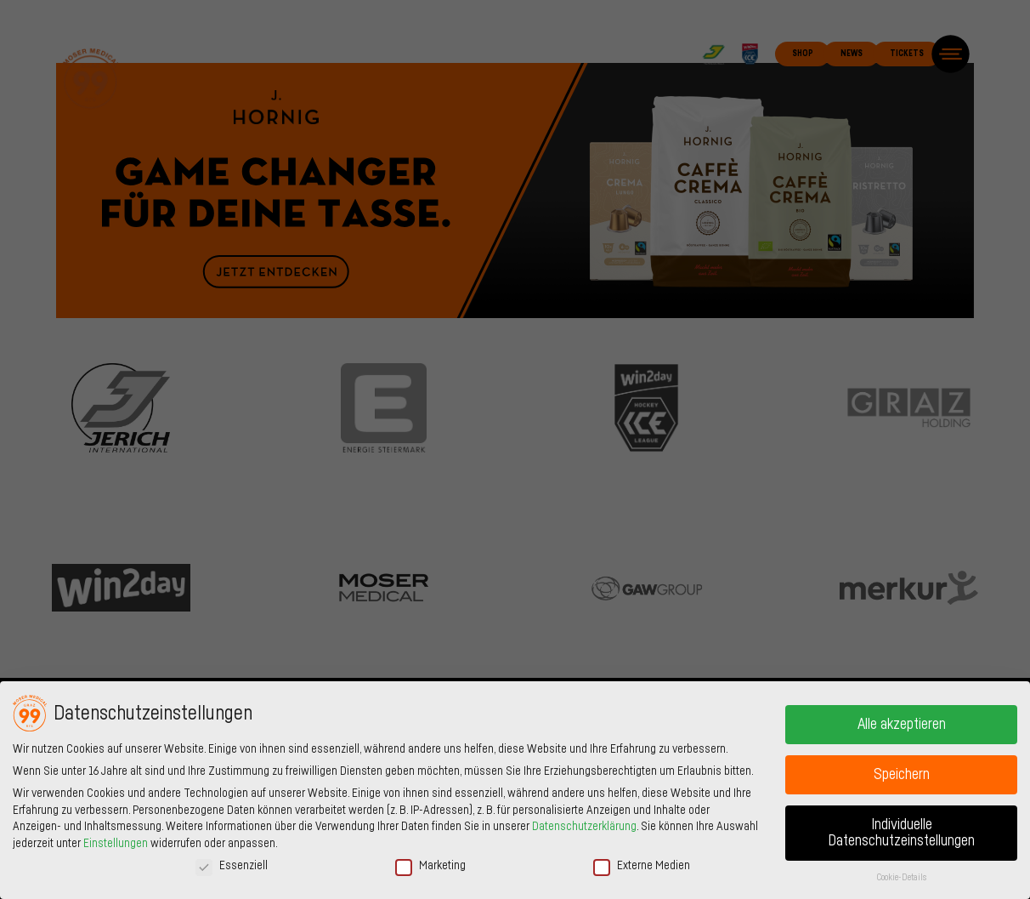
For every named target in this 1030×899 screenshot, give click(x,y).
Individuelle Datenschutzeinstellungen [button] (901, 833)
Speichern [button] (902, 774)
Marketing (430, 865)
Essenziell (231, 865)
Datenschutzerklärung (584, 827)
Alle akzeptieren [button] (901, 724)
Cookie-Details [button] (901, 877)
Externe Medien (641, 865)
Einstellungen (115, 844)
